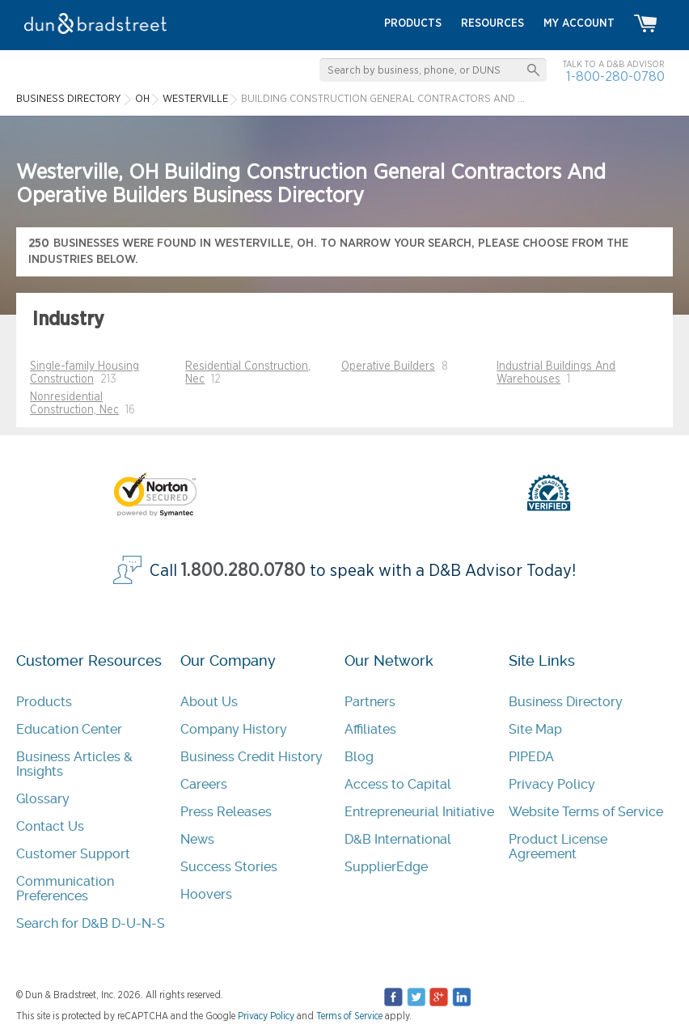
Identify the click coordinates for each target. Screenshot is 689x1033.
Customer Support (73, 854)
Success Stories (228, 866)
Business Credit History (251, 756)
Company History (233, 729)
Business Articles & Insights (74, 764)
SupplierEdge (386, 866)
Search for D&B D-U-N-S (90, 923)
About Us (209, 701)
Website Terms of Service (586, 811)
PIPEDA (531, 756)
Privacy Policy (552, 784)
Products (44, 701)
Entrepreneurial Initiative (419, 811)
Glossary (43, 799)
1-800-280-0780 (615, 76)
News (197, 839)
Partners (369, 701)
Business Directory (566, 701)
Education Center (69, 729)
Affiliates (370, 729)
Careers (203, 784)
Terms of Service (349, 1016)
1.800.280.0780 (243, 570)
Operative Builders (388, 366)
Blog (359, 756)
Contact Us (50, 826)
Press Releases (226, 811)
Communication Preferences (65, 889)
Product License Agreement (558, 847)
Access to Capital (397, 784)
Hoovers (206, 894)
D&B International (397, 839)
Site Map (535, 729)
